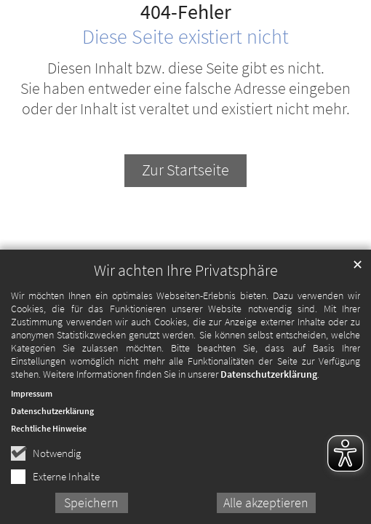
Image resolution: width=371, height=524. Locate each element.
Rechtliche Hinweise (49, 434)
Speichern (91, 508)
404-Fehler (185, 12)
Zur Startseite (185, 170)
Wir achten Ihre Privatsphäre (186, 276)
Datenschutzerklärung (268, 379)
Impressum (31, 399)
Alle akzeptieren (265, 508)
